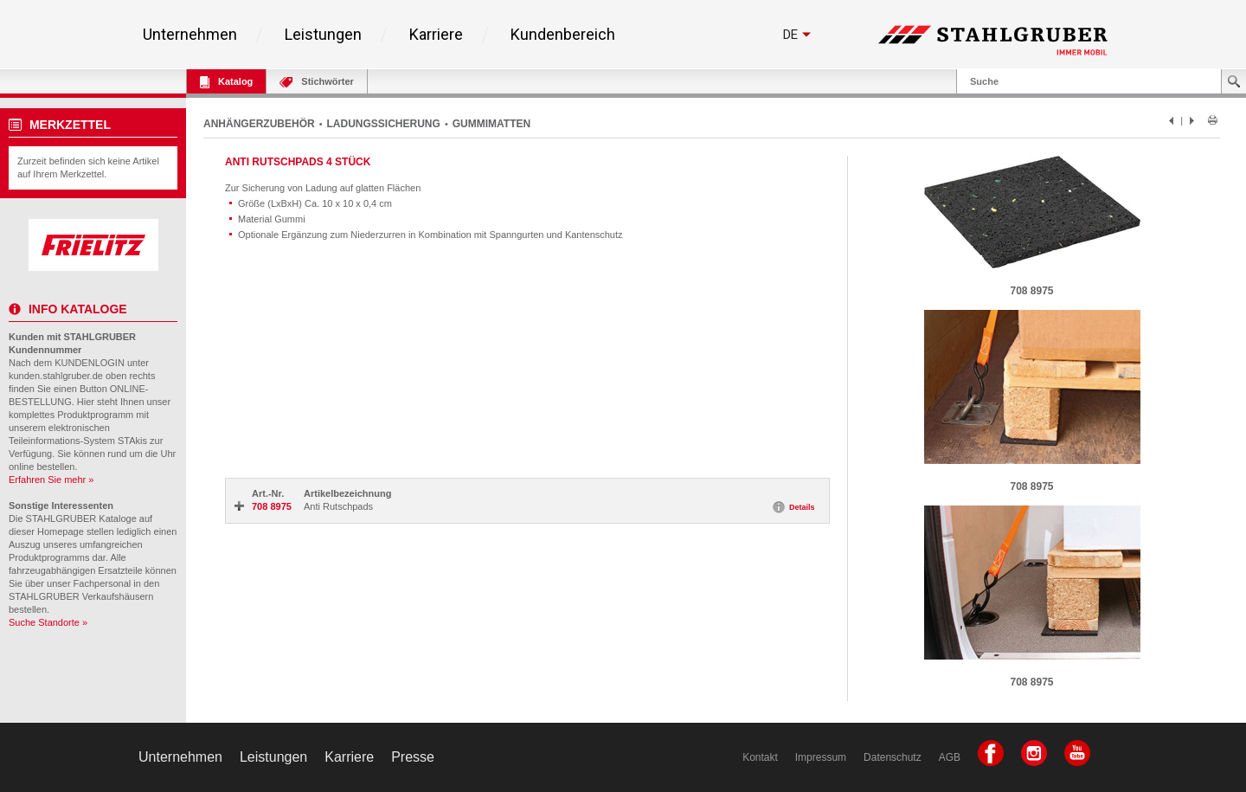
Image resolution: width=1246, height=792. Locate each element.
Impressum (820, 757)
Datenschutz (893, 757)
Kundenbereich (563, 34)
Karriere (436, 34)
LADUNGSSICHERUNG (383, 124)
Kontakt (760, 757)
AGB (949, 757)
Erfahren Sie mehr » (51, 479)
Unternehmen (190, 34)
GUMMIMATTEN (491, 124)
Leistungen (323, 34)
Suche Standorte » (48, 622)
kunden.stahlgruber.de (56, 375)
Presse (412, 757)
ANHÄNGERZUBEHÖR (259, 124)
